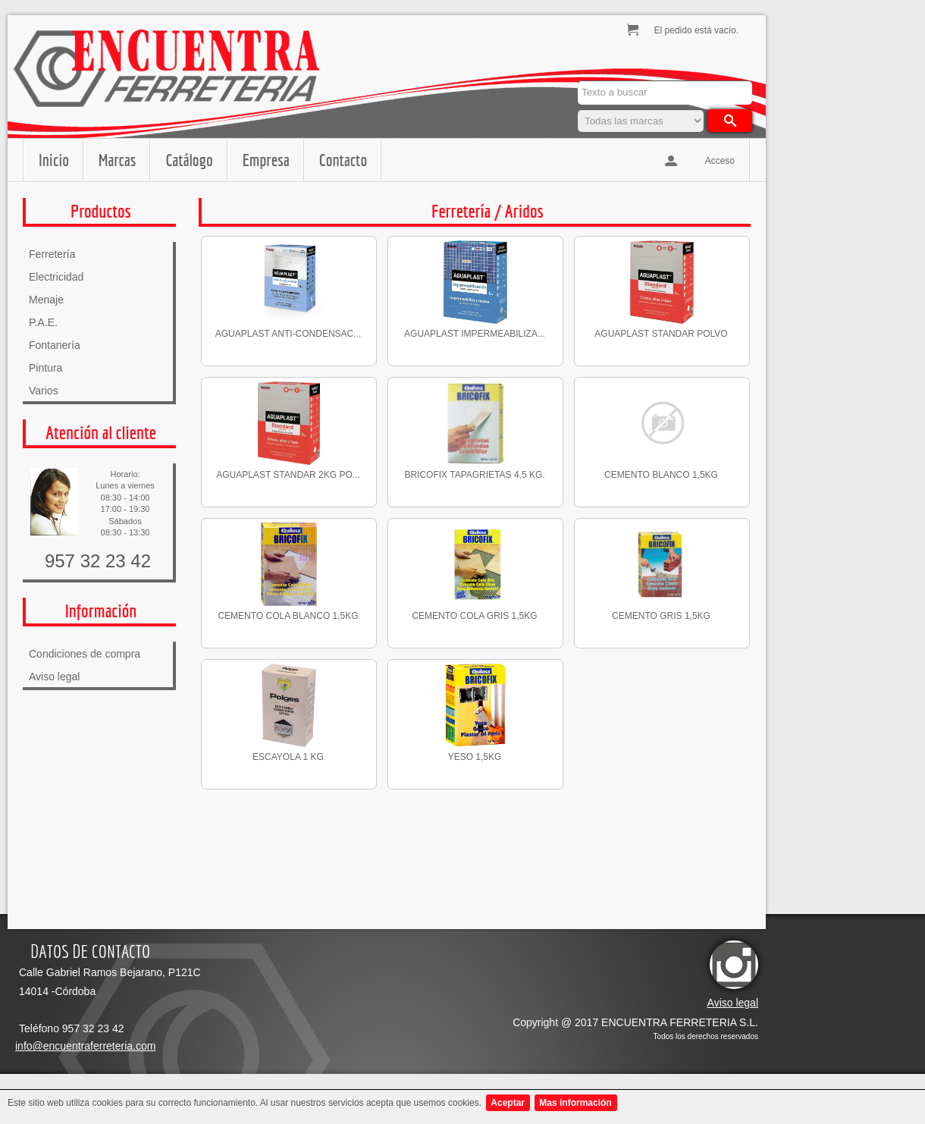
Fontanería (54, 345)
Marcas (117, 159)
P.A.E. (43, 322)
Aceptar (508, 1102)
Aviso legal (54, 676)
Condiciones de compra (84, 654)
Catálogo (188, 159)
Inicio (54, 159)
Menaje (46, 300)
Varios (43, 391)
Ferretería (52, 254)
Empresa (266, 159)
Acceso (720, 160)
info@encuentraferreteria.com (85, 1046)
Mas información (575, 1102)
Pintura (45, 368)
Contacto (343, 159)
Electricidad (56, 277)
